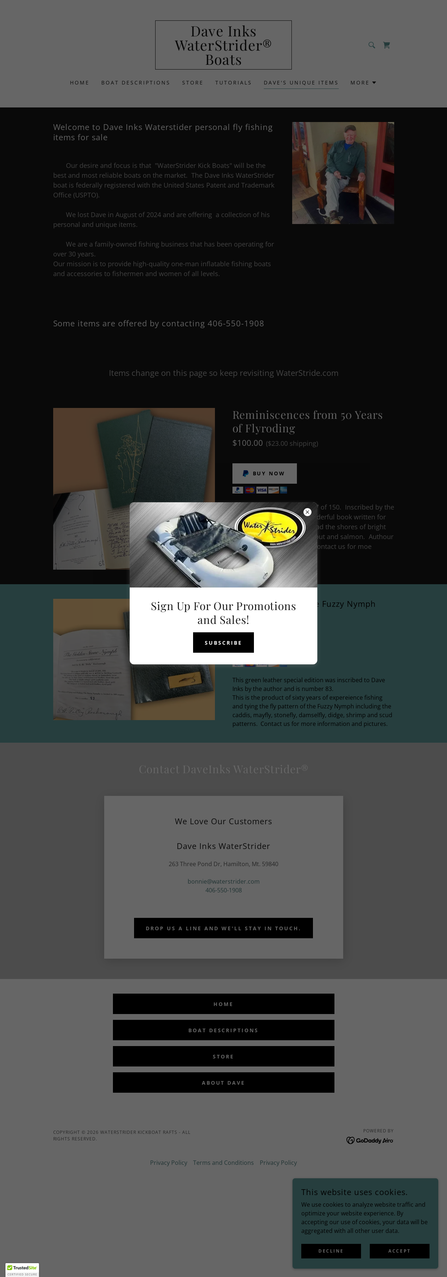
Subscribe (223, 642)
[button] (22, 1270)
